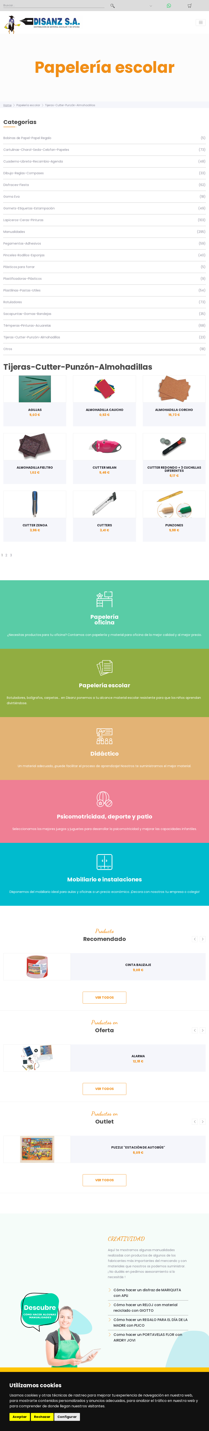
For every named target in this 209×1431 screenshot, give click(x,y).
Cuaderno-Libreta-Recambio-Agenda (104, 161)
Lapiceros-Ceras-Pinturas (104, 220)
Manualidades (104, 231)
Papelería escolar (28, 105)
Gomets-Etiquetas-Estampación (104, 208)
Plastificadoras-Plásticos (104, 278)
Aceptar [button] (20, 1417)
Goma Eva (104, 196)
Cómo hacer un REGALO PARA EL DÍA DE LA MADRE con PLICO (151, 1322)
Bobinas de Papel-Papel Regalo (104, 138)
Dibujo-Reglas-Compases (104, 173)
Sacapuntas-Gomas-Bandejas (104, 314)
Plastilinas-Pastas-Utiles (104, 290)
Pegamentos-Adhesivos (104, 243)
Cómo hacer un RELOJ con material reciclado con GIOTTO (145, 1307)
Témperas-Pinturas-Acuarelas (104, 325)
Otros (104, 349)
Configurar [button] (67, 1417)
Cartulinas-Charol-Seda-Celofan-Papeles (104, 149)
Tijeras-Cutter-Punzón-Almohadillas (70, 105)
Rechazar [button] (42, 1417)
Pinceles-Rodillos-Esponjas (104, 255)
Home (7, 105)
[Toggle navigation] (201, 22)
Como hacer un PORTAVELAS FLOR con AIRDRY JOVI (148, 1337)
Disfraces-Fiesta (104, 185)
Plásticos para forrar (104, 267)
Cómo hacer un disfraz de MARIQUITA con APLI (147, 1292)
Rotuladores (104, 302)
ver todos (104, 997)
